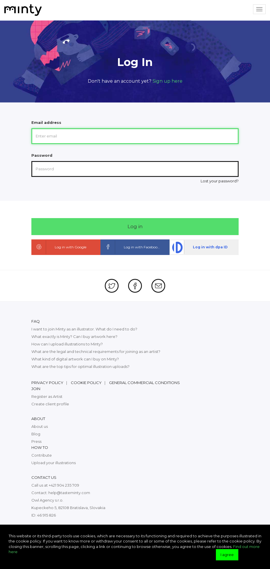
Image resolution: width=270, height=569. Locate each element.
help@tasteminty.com (69, 492)
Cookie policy (86, 382)
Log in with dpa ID (199, 247)
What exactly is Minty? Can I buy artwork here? (74, 336)
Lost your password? (220, 181)
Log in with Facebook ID (132, 247)
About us (39, 426)
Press (36, 441)
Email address (46, 122)
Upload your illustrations (53, 462)
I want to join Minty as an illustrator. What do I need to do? (84, 329)
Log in (135, 226)
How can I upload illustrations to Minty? (67, 344)
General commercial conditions (144, 382)
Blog (35, 434)
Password (41, 155)
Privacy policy (47, 382)
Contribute (41, 455)
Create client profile (50, 404)
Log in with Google (59, 247)
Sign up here (167, 81)
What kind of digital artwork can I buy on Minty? (75, 359)
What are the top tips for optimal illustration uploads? (80, 366)
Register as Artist (46, 396)
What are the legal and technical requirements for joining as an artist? (95, 351)
